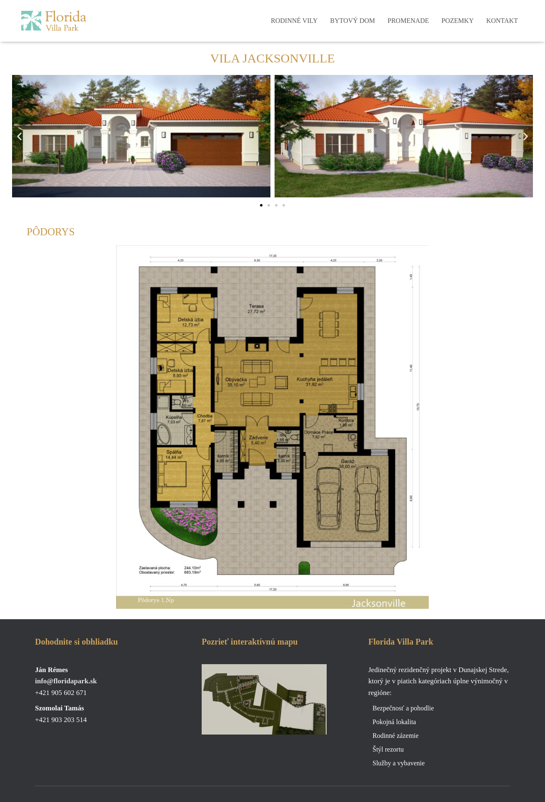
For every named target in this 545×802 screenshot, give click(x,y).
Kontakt (502, 20)
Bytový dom (352, 20)
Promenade (408, 20)
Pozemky (458, 20)
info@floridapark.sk (66, 681)
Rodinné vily (294, 20)
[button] (19, 136)
